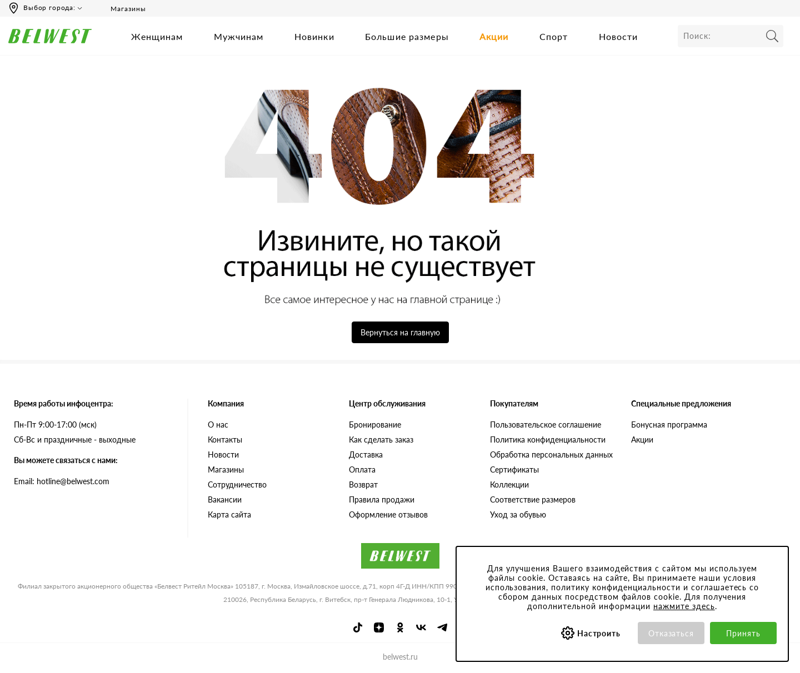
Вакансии (225, 499)
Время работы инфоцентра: (63, 403)
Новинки (314, 36)
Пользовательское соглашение (545, 424)
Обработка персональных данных (551, 454)
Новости (618, 36)
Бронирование (375, 424)
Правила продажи (381, 499)
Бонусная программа (669, 424)
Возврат (363, 484)
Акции (494, 36)
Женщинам (157, 36)
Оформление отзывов (388, 514)
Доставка (366, 454)
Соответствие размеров (533, 499)
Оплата (362, 469)
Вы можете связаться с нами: (66, 460)
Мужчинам (239, 36)
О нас (218, 424)
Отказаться (671, 633)
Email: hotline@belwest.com (61, 481)
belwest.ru (400, 656)
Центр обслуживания (387, 403)
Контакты (225, 439)
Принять (743, 633)
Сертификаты (514, 469)
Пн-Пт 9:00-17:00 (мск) (55, 424)
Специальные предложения (681, 403)
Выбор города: (49, 7)
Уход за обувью (518, 514)
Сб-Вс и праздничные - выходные (75, 439)
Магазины (120, 8)
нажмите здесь (684, 606)
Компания (226, 403)
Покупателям (514, 403)
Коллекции (509, 484)
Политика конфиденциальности (548, 439)
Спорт (553, 36)
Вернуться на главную (400, 332)
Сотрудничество (237, 484)
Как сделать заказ (381, 439)
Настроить (599, 633)
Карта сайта (229, 514)
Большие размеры (407, 36)
